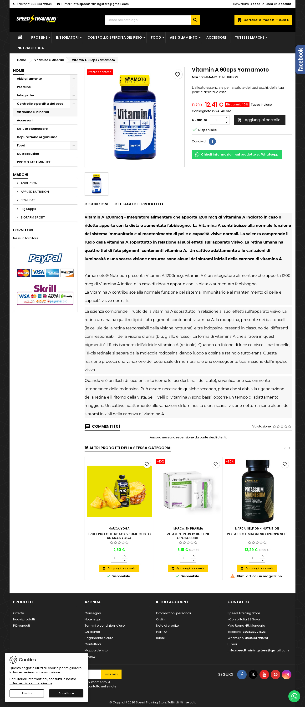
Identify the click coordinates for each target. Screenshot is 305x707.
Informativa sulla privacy (31, 683)
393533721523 (41, 4)
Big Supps (28, 209)
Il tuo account (172, 602)
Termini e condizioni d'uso (105, 625)
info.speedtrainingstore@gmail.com (101, 4)
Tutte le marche (249, 37)
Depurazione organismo (37, 137)
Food (156, 37)
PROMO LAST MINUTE (34, 162)
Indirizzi (162, 631)
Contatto (238, 602)
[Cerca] (152, 20)
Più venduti (21, 625)
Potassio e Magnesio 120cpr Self (257, 534)
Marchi (20, 174)
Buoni (160, 638)
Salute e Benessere (32, 128)
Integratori (67, 37)
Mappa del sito (96, 650)
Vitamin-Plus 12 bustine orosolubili (188, 536)
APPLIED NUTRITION (34, 191)
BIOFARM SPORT (32, 217)
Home (18, 70)
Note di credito (167, 625)
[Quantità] (217, 120)
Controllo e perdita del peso (114, 37)
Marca (197, 77)
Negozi (90, 656)
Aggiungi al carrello (259, 120)
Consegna (93, 613)
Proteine (39, 37)
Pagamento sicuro (99, 638)
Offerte (18, 613)
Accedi (255, 4)
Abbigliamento (184, 37)
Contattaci (93, 644)
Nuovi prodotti (24, 619)
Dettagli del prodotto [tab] (139, 204)
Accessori (216, 37)
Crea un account (278, 4)
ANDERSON (28, 183)
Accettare (66, 693)
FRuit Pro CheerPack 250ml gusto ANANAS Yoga (119, 536)
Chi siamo (92, 631)
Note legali (93, 619)
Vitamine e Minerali (33, 112)
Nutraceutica (31, 48)
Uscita (27, 693)
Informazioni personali (173, 613)
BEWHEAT (27, 200)
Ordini (160, 619)
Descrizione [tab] (97, 204)
